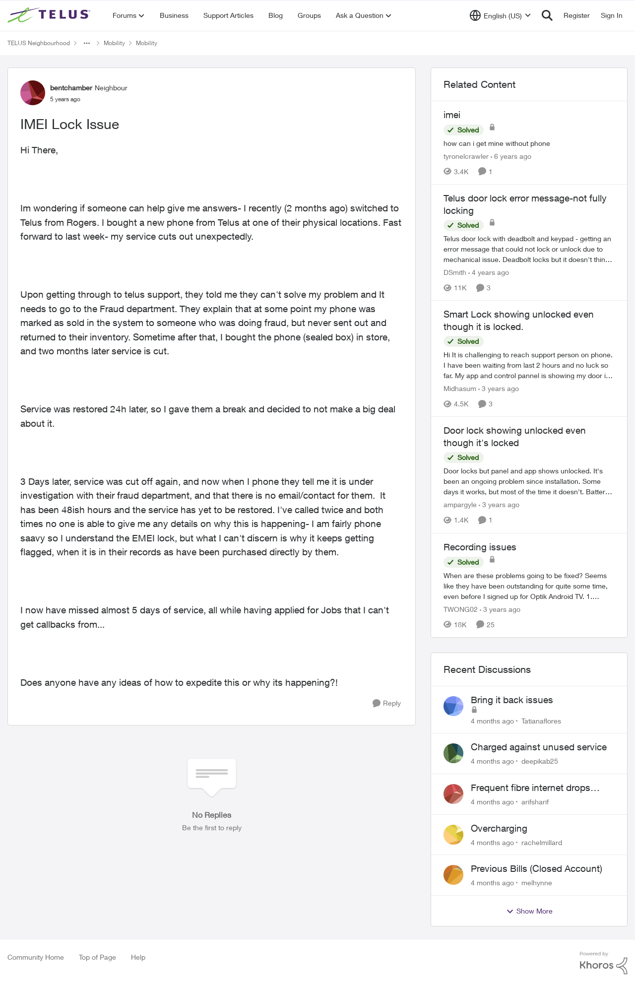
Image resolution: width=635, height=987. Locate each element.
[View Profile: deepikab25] (453, 753)
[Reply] (387, 703)
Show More (529, 911)
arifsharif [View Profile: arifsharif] (535, 801)
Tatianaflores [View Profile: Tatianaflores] (541, 720)
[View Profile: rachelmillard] (453, 835)
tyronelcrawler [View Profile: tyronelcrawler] (466, 156)
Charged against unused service (539, 746)
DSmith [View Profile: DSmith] (455, 272)
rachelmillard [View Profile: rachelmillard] (541, 842)
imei (452, 114)
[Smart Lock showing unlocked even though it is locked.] (529, 365)
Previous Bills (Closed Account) (536, 868)
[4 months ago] (492, 720)
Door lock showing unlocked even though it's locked (515, 436)
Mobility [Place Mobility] (114, 43)
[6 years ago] (511, 156)
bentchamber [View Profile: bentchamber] (71, 87)
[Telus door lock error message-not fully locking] (529, 248)
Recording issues (480, 546)
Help (138, 957)
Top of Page (97, 957)
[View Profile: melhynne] (453, 875)
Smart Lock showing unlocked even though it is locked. (519, 320)
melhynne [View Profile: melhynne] (536, 882)
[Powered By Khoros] (604, 963)
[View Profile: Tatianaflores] (453, 706)
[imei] (529, 143)
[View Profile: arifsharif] (453, 794)
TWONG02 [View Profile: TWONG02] (461, 609)
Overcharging (499, 828)
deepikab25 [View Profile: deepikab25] (539, 761)
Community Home (35, 957)
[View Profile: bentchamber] (32, 92)
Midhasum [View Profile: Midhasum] (460, 388)
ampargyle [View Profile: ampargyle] (460, 505)
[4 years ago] (488, 272)
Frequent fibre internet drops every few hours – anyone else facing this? (534, 788)
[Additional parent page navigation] (87, 43)
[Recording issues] (529, 585)
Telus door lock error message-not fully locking (525, 204)
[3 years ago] (498, 388)
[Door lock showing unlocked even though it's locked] (529, 481)
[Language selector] (500, 15)
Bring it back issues (512, 699)
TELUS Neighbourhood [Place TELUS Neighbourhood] (38, 43)
